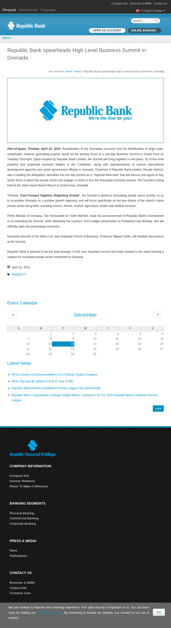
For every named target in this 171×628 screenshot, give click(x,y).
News (77, 71)
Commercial (28, 10)
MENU (6, 38)
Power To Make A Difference (29, 486)
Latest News (19, 363)
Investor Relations (22, 481)
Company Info (119, 3)
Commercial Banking (24, 518)
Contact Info (18, 588)
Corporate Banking (23, 523)
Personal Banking (22, 513)
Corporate (47, 10)
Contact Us (160, 3)
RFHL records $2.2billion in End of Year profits (42, 381)
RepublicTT (19, 274)
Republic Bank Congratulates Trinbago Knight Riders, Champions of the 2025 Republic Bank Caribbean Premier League (85, 397)
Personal (9, 10)
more (158, 408)
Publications (18, 556)
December (85, 315)
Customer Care (20, 593)
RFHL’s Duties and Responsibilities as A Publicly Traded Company (54, 374)
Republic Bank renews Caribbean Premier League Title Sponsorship (56, 388)
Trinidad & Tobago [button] (153, 10)
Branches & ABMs (141, 3)
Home (68, 71)
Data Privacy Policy (49, 612)
